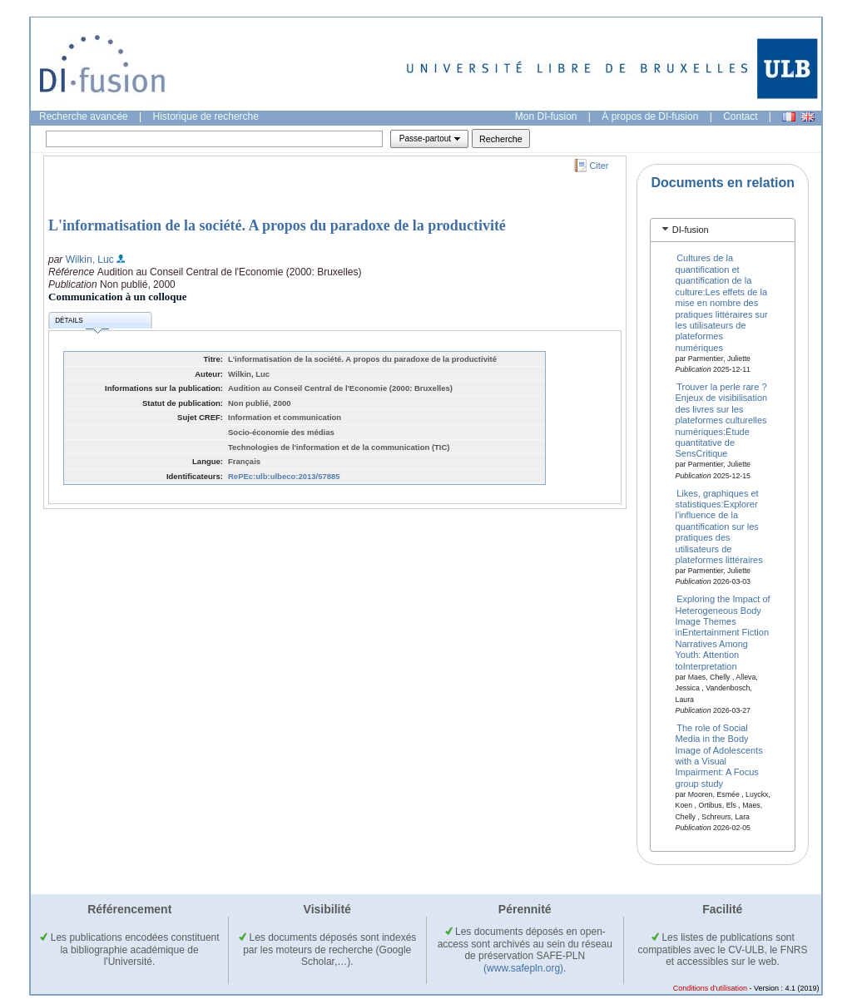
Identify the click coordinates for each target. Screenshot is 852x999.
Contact (740, 116)
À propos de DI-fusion (650, 116)
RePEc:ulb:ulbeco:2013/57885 (284, 476)
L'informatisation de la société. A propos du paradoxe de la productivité (277, 225)
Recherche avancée (83, 116)
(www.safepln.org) (523, 968)
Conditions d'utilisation (710, 988)
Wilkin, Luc (90, 259)
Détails (81, 323)
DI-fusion (690, 230)
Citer (599, 166)
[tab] (722, 230)
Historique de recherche (206, 116)
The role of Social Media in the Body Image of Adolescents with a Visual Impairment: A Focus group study (719, 755)
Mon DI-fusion (546, 116)
